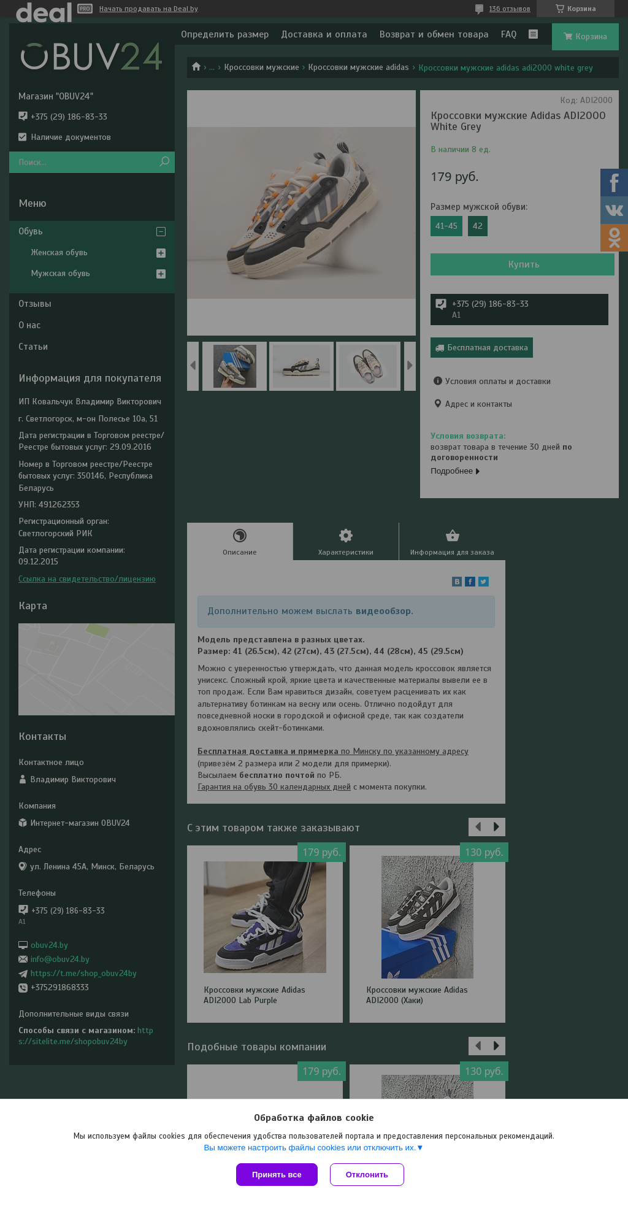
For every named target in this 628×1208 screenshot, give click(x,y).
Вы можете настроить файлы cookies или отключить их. (310, 1147)
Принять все (277, 1174)
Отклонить (367, 1174)
